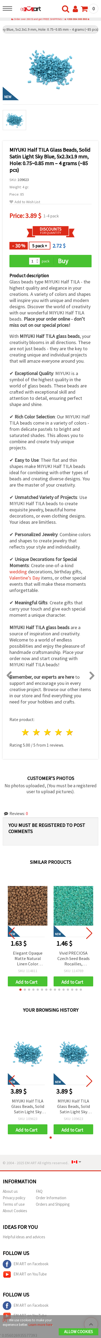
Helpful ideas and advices (24, 1236)
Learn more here (40, 1324)
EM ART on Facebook (25, 1264)
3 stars (47, 732)
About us (10, 1191)
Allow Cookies (78, 1331)
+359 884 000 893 (77, 19)
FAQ (39, 1191)
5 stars (69, 732)
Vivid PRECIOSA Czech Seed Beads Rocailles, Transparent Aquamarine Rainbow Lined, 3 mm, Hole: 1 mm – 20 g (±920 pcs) (73, 958)
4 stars (58, 732)
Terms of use (14, 1204)
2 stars (36, 732)
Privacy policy (14, 1197)
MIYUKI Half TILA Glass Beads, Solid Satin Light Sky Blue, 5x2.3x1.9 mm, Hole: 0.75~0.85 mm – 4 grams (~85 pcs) (27, 1106)
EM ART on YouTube (25, 1274)
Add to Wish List (24, 202)
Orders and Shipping (53, 1204)
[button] (20, 990)
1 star (25, 732)
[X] (5, 1320)
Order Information (51, 1197)
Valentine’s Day (24, 578)
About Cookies (15, 1210)
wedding (18, 572)
